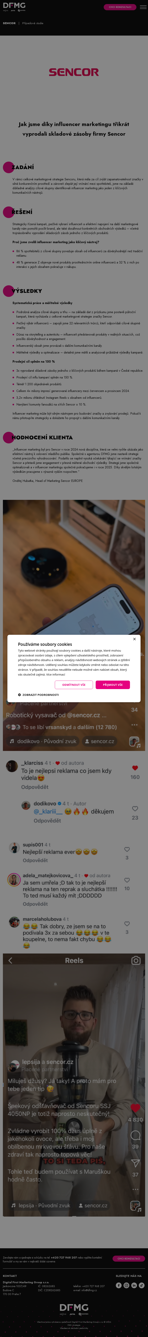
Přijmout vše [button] (113, 685)
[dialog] (74, 668)
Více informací (55, 674)
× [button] (134, 639)
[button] (38, 695)
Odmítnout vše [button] (73, 685)
